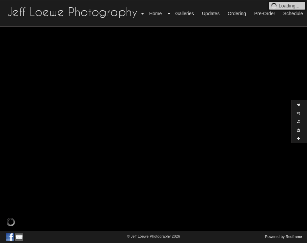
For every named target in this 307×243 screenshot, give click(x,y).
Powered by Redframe (283, 237)
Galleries (184, 13)
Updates (211, 13)
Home (155, 13)
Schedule (293, 13)
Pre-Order (264, 13)
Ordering (237, 13)
